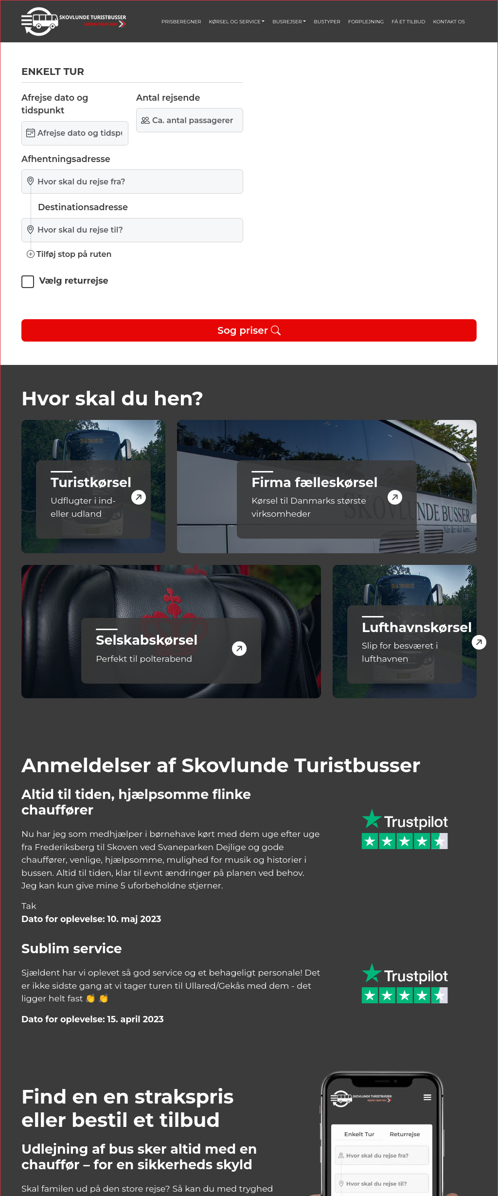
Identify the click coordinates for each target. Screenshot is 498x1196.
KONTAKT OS (449, 21)
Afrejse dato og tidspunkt (54, 103)
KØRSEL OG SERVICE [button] (234, 21)
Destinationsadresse (83, 207)
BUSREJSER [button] (287, 21)
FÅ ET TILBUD (408, 21)
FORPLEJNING (366, 21)
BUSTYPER (327, 21)
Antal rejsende (168, 97)
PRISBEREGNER (181, 21)
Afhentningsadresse (65, 159)
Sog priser (248, 330)
